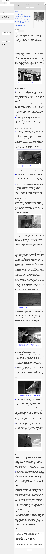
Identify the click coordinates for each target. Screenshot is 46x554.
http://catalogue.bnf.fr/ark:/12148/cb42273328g (25, 539)
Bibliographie (4, 12)
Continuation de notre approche (7, 11)
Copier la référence (6, 32)
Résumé (16, 31)
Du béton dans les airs (5, 7)
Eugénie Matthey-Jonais (5, 17)
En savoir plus (32, 7)
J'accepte (27, 7)
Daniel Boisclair (18, 25)
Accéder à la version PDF (6, 41)
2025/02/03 (21, 11)
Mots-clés (21, 31)
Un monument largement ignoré (7, 8)
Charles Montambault (20, 26)
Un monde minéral (4, 9)
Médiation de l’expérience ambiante (7, 10)
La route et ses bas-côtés (5, 16)
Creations (16, 11)
